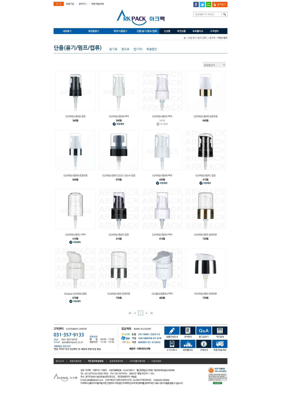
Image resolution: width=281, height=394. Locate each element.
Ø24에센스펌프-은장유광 (118, 293)
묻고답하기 (203, 332)
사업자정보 (156, 361)
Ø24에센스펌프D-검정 (119, 234)
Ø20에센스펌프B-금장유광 (205, 116)
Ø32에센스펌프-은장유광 (205, 293)
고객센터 (214, 31)
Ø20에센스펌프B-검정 (75, 116)
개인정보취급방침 (95, 361)
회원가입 (70, 4)
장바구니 (83, 4)
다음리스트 (146, 313)
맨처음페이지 (130, 313)
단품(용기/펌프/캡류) (147, 31)
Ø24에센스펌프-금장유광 (205, 234)
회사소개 (60, 361)
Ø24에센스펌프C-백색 (75, 234)
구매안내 (203, 345)
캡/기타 (137, 49)
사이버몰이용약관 (137, 361)
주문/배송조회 (97, 4)
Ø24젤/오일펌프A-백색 (162, 293)
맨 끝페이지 (151, 313)
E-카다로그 (172, 345)
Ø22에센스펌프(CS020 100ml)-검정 (118, 175)
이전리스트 (135, 313)
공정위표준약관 (116, 361)
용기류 (113, 49)
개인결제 (219, 332)
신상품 (167, 31)
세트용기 (67, 31)
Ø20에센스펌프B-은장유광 (75, 175)
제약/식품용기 (120, 31)
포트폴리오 (197, 31)
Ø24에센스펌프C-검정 (205, 175)
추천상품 (181, 31)
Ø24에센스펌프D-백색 (162, 234)
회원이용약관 (76, 361)
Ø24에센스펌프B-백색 (162, 175)
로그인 (59, 4)
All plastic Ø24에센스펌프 (75, 293)
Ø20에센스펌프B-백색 (119, 116)
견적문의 (188, 332)
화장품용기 (93, 31)
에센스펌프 (222, 38)
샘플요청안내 (172, 332)
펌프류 (212, 38)
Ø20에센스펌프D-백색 (162, 116)
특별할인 (151, 49)
